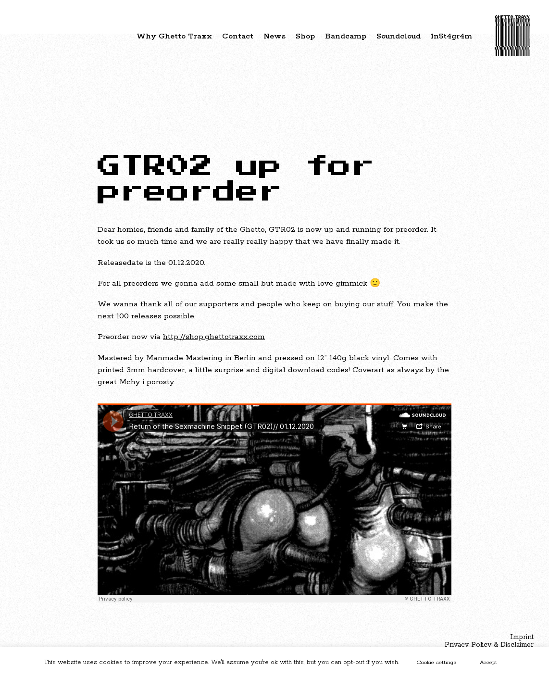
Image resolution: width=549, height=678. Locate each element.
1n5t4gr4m (451, 36)
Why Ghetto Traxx (174, 36)
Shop (305, 36)
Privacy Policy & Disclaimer (489, 644)
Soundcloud (398, 36)
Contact (237, 36)
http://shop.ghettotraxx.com (214, 337)
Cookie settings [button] (436, 662)
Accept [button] (488, 662)
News (274, 36)
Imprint (522, 637)
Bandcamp (345, 36)
